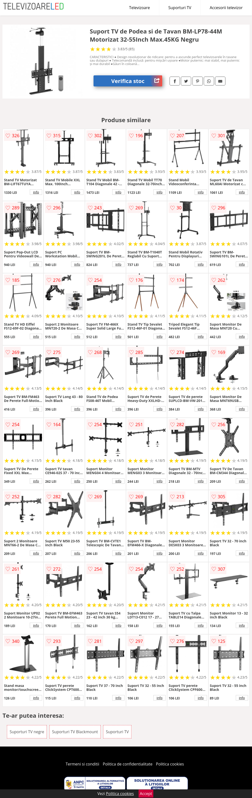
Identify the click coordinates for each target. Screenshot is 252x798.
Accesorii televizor (226, 7)
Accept (146, 793)
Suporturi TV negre (27, 731)
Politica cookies (170, 764)
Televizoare (139, 7)
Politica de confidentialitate (128, 764)
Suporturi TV (179, 7)
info (36, 192)
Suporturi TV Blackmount (75, 731)
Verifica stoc (136, 80)
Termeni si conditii (82, 764)
